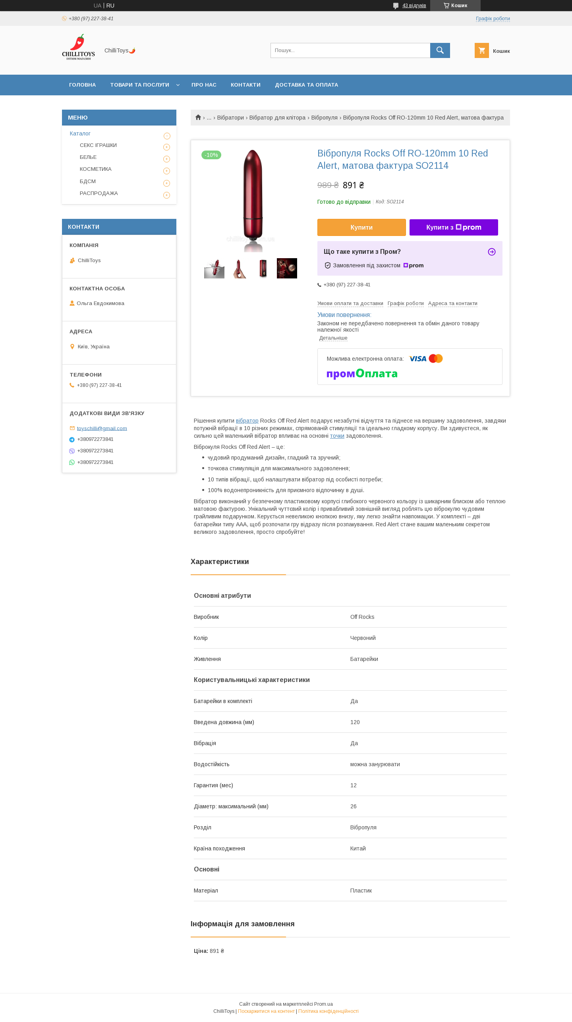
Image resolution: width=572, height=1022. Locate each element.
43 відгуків (414, 5)
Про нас (203, 85)
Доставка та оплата (306, 85)
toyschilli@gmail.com (102, 428)
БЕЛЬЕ (88, 157)
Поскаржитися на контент (266, 1011)
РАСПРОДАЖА (99, 193)
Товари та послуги (139, 85)
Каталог (80, 133)
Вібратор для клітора (277, 117)
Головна (82, 85)
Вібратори (230, 117)
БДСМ (88, 181)
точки (337, 436)
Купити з (453, 227)
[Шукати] (440, 50)
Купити (362, 227)
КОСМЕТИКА (96, 169)
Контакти (246, 85)
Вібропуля (324, 117)
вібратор (247, 420)
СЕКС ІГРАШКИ (98, 145)
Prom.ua (323, 1004)
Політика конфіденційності (328, 1011)
